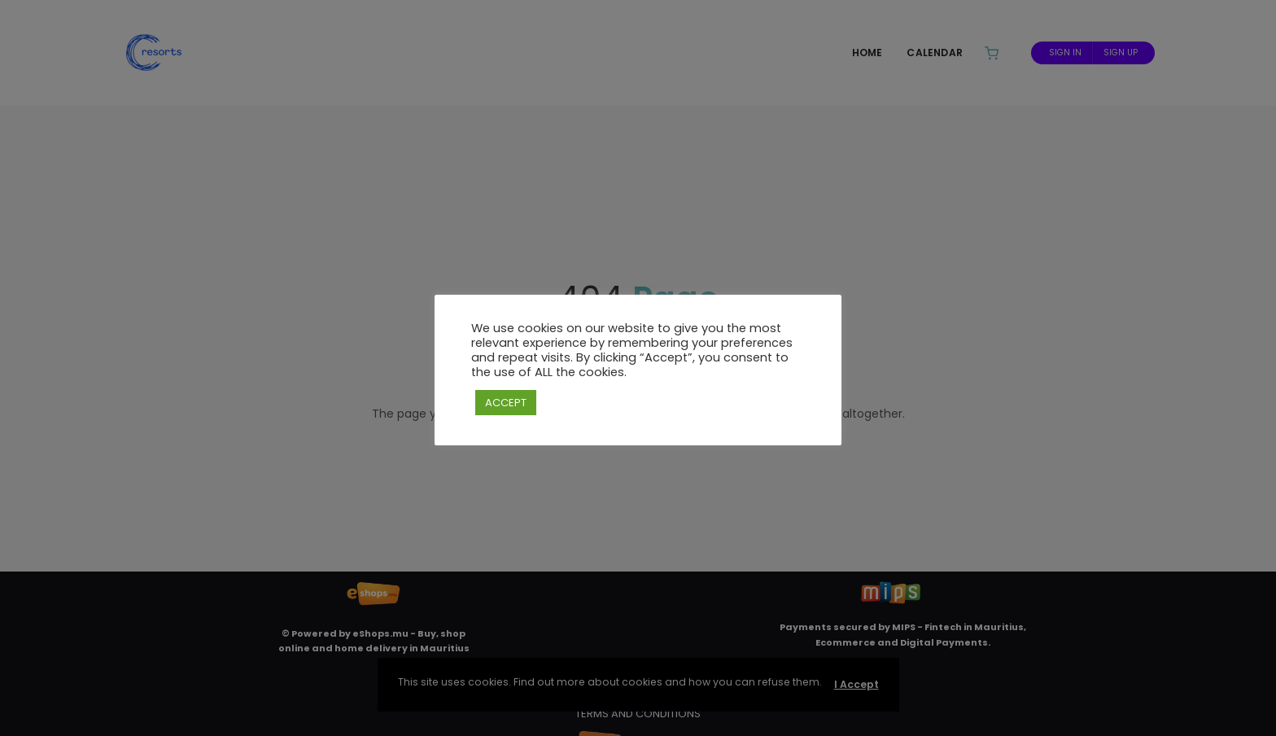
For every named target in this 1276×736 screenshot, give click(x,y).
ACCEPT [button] (506, 402)
